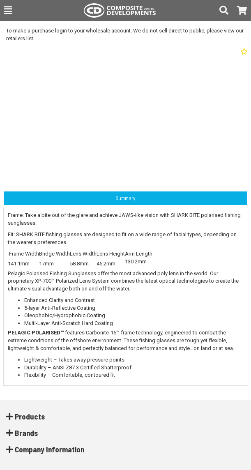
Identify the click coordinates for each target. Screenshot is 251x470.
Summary (125, 198)
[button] (8, 10)
